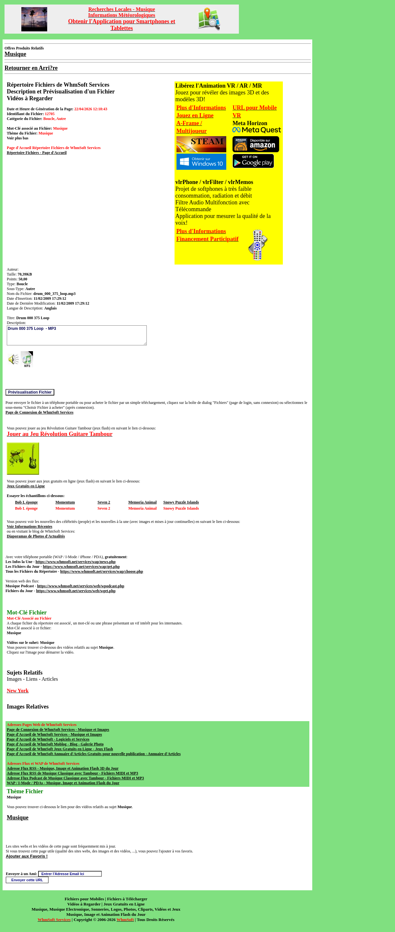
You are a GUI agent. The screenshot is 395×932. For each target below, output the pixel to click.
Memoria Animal (142, 502)
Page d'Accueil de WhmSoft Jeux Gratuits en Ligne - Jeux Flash (60, 749)
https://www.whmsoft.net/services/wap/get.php (81, 566)
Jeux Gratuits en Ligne (26, 486)
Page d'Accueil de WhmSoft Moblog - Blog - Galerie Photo (55, 744)
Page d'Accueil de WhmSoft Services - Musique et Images (54, 734)
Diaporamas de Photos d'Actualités (36, 536)
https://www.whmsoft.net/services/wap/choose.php (101, 571)
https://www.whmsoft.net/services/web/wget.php (76, 591)
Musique (17, 817)
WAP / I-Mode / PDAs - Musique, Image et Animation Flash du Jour (63, 783)
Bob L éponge (26, 502)
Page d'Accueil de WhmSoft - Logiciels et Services (48, 739)
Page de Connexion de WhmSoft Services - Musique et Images (58, 729)
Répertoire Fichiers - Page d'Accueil (37, 152)
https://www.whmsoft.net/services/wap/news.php (76, 561)
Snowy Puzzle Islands (181, 502)
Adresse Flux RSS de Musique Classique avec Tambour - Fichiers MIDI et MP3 (72, 773)
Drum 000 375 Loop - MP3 (77, 335)
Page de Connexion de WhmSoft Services (39, 412)
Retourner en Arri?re (31, 68)
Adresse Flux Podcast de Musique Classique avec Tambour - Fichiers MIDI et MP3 (75, 778)
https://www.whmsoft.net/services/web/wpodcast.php (80, 586)
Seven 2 (104, 502)
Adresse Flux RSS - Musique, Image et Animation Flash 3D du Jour (63, 768)
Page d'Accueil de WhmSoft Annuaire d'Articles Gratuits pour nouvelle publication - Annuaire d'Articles (94, 754)
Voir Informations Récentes (29, 526)
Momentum (65, 502)
